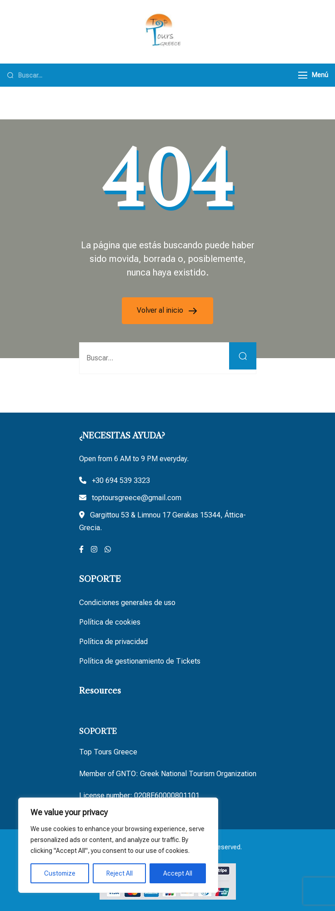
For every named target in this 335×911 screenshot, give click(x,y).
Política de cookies (109, 622)
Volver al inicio (161, 310)
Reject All (119, 873)
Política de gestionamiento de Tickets (139, 661)
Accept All (177, 873)
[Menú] (302, 75)
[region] (118, 845)
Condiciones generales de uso (127, 602)
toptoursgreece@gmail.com (136, 497)
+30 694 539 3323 (121, 480)
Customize (59, 873)
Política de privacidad (113, 641)
